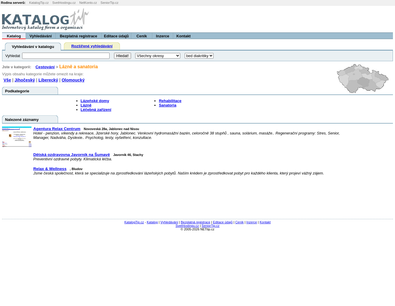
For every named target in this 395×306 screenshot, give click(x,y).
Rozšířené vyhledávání (92, 46)
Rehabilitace (170, 101)
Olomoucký (73, 80)
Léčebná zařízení (96, 109)
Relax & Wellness (50, 169)
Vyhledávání (40, 36)
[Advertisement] (322, 19)
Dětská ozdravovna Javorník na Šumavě (71, 154)
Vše (7, 80)
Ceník (141, 36)
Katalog (14, 36)
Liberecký (48, 80)
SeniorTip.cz (109, 2)
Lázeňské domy (95, 101)
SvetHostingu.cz (63, 2)
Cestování (44, 67)
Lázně (86, 105)
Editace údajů (116, 36)
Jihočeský (24, 80)
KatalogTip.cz (39, 2)
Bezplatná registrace (78, 36)
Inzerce (162, 36)
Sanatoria (167, 105)
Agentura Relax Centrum (56, 129)
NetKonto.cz (88, 2)
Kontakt (183, 36)
